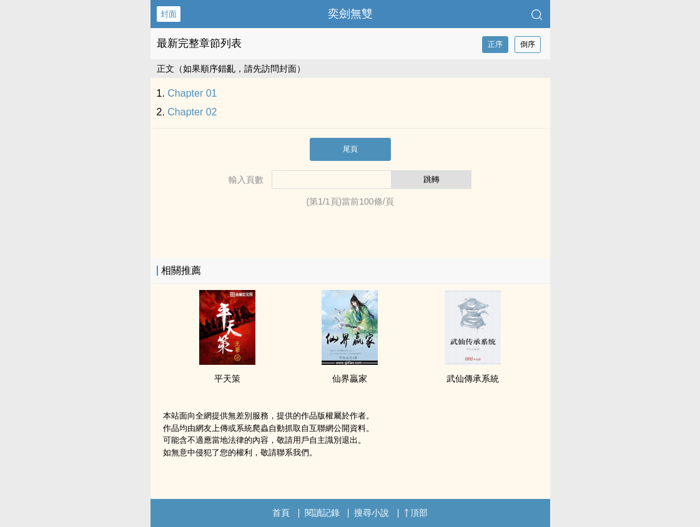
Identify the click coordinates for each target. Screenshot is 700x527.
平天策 (227, 379)
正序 (495, 44)
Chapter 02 (192, 112)
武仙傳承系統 (472, 379)
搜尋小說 (371, 513)
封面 (168, 14)
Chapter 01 (192, 93)
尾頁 (350, 149)
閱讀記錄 (322, 513)
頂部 (416, 513)
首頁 (281, 513)
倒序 (527, 44)
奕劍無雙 (350, 13)
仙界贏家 (349, 379)
